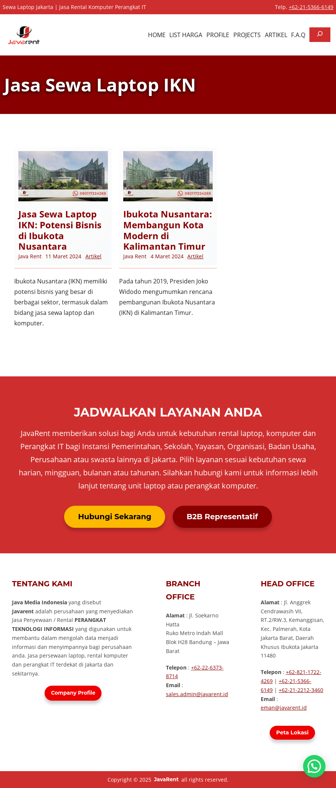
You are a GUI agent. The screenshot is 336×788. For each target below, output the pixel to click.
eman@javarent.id (284, 707)
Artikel (93, 256)
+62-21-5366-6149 (311, 6)
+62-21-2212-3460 (301, 690)
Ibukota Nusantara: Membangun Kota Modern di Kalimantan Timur (167, 230)
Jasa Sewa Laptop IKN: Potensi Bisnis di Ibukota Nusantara (60, 230)
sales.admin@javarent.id (197, 694)
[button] (314, 766)
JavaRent (166, 779)
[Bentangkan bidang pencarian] (319, 34)
